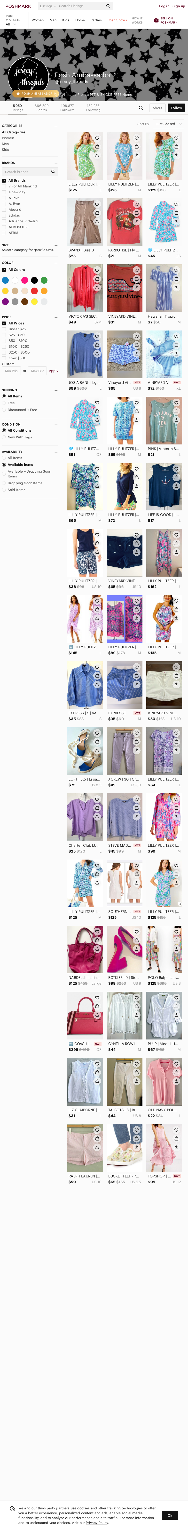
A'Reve (10, 198)
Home (80, 20)
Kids (66, 20)
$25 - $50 (13, 335)
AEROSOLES (15, 227)
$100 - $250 (15, 346)
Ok (170, 1515)
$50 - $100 (14, 340)
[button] (48, 6)
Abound (11, 209)
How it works (137, 20)
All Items (12, 396)
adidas (11, 215)
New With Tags (17, 437)
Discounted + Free (19, 410)
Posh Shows (117, 20)
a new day (13, 192)
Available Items (17, 464)
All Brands (14, 180)
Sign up (178, 6)
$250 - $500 (16, 352)
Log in (164, 6)
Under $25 (14, 329)
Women (38, 20)
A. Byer (11, 203)
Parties (96, 20)
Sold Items (13, 490)
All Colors (13, 269)
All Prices (13, 323)
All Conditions (16, 430)
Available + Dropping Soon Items (26, 473)
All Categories (13, 132)
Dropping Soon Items (22, 483)
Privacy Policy (97, 1523)
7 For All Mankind (19, 186)
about (157, 108)
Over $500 (14, 358)
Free (8, 403)
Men (53, 20)
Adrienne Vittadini (20, 221)
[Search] (81, 6)
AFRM (10, 233)
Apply (53, 371)
